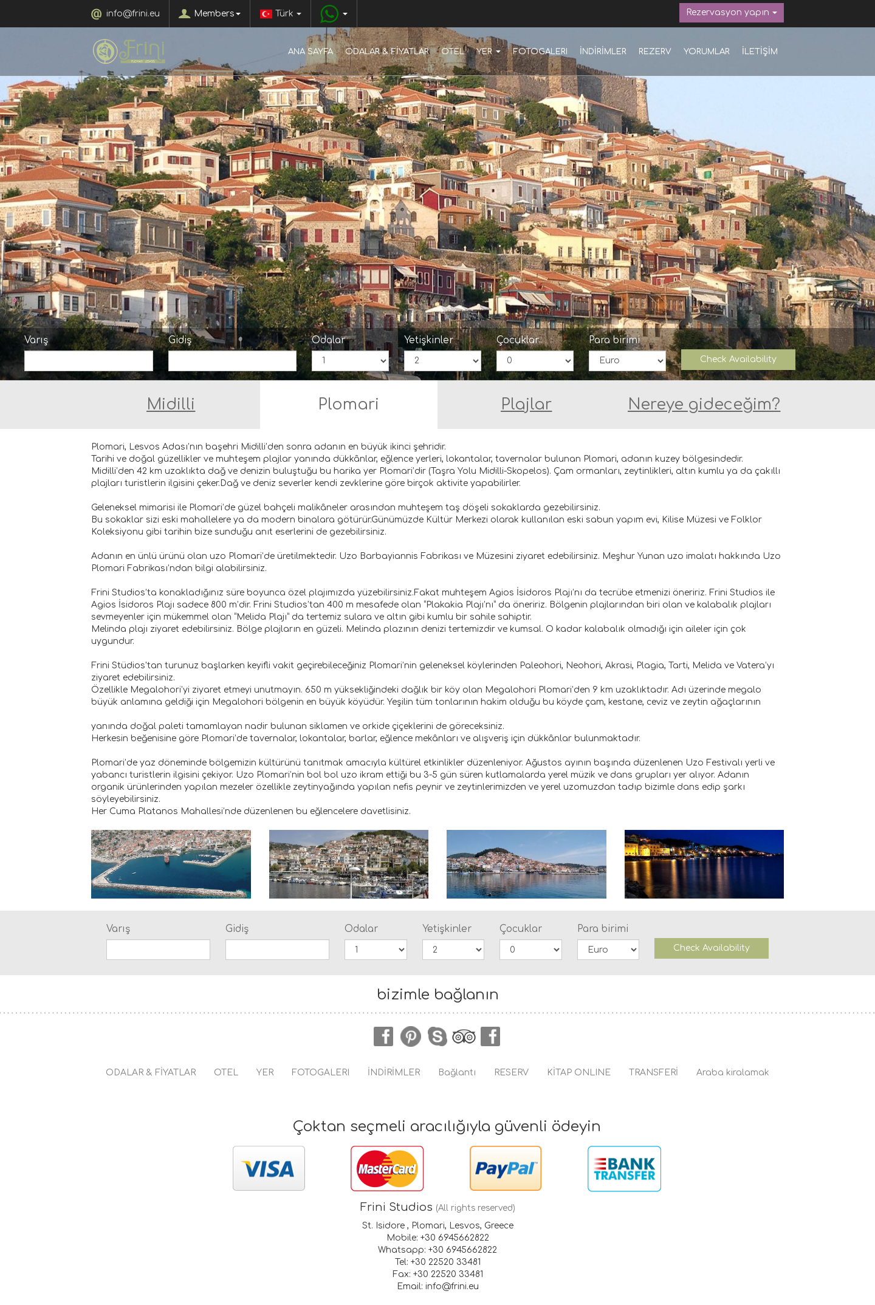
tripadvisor (464, 1036)
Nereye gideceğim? (704, 404)
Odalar (328, 340)
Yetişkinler (428, 340)
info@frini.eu (133, 13)
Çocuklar (517, 340)
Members (217, 13)
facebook (384, 1036)
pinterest (411, 1036)
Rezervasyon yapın (731, 12)
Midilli (170, 404)
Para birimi (614, 340)
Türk (280, 13)
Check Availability (738, 359)
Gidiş (179, 340)
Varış (36, 340)
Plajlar (526, 404)
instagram (491, 1036)
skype (437, 1036)
